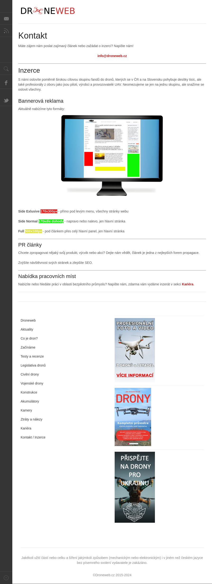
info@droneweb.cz (112, 56)
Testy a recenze (32, 356)
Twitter (6, 100)
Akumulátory (30, 401)
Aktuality (27, 329)
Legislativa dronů (33, 365)
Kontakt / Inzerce (33, 437)
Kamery (26, 410)
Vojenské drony (32, 383)
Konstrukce (29, 392)
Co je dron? (29, 338)
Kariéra (187, 284)
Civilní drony (30, 374)
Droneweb (28, 320)
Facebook (6, 82)
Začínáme (28, 347)
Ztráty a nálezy (31, 419)
